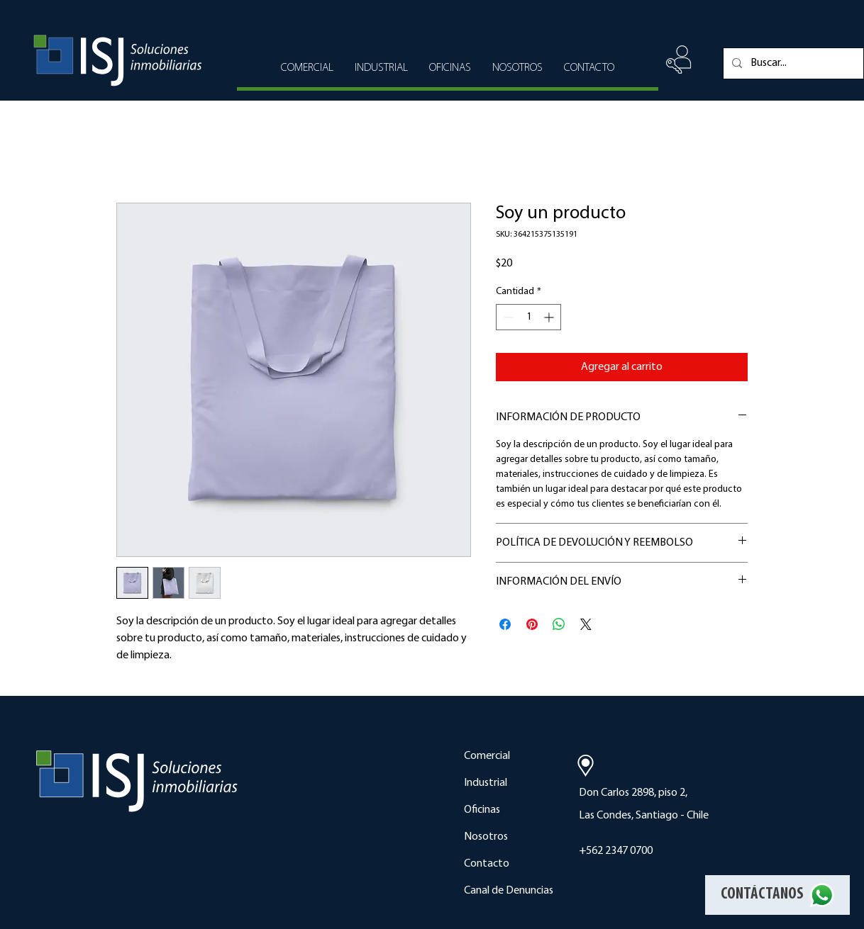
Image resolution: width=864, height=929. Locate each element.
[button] (450, 68)
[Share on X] (585, 624)
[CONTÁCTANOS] (777, 895)
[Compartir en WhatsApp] (558, 624)
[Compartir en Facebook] (505, 624)
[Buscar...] (792, 63)
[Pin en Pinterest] (532, 624)
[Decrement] (507, 317)
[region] (674, 60)
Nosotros (486, 837)
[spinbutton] (528, 317)
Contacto (486, 863)
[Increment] (550, 317)
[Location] (586, 766)
